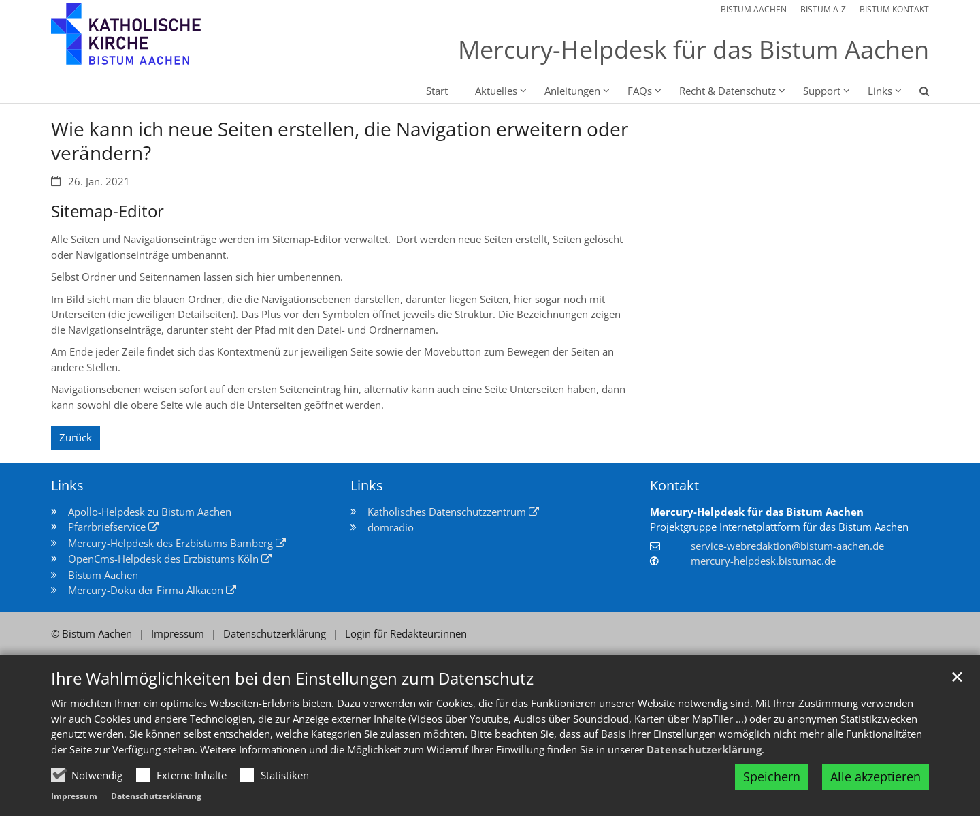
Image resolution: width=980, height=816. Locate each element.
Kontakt (674, 485)
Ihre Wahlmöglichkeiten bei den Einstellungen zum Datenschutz (292, 678)
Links (67, 485)
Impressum (74, 796)
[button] (915, 93)
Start (437, 90)
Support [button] (821, 90)
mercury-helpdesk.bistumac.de (763, 560)
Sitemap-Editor (107, 211)
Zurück (75, 437)
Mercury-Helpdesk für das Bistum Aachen (757, 511)
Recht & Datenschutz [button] (727, 90)
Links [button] (880, 90)
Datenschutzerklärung (704, 749)
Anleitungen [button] (572, 90)
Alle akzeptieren (875, 776)
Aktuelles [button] (496, 90)
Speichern (771, 776)
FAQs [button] (639, 90)
